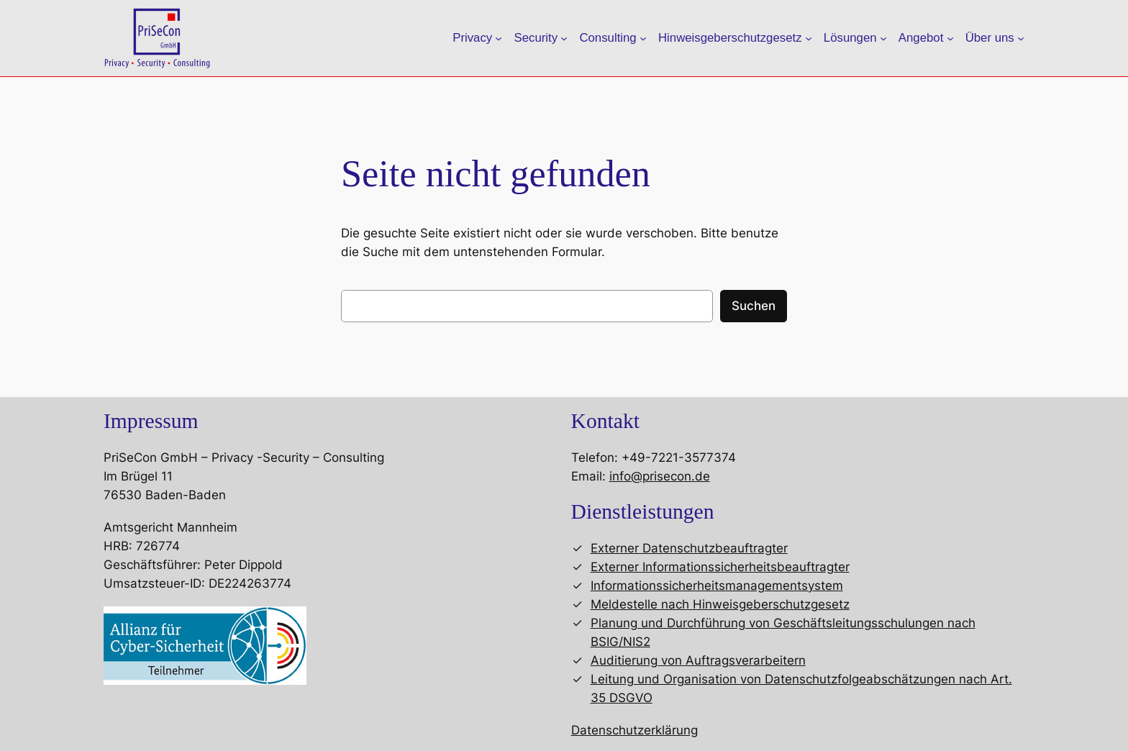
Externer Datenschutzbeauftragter (689, 548)
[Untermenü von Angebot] (950, 38)
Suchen (754, 306)
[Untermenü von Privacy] (498, 38)
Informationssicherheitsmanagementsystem (717, 585)
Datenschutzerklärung (634, 730)
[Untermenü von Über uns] (1020, 38)
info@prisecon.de (659, 476)
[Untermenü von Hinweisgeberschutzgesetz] (808, 38)
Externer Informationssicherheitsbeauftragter (720, 567)
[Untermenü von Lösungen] (883, 38)
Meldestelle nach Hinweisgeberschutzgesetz (720, 604)
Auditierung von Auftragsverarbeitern (698, 660)
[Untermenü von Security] (564, 38)
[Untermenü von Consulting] (643, 38)
